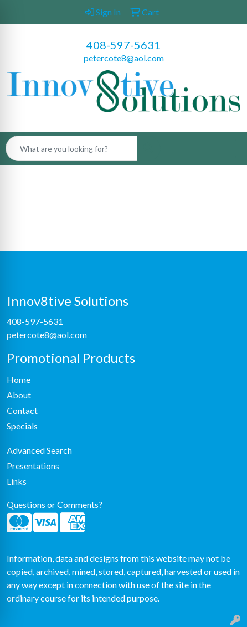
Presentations (33, 465)
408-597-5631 (123, 44)
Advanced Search (39, 450)
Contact (22, 410)
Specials (22, 426)
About (19, 395)
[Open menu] (225, 148)
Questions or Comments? (54, 504)
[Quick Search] (71, 148)
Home (18, 379)
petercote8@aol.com (124, 58)
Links (17, 481)
